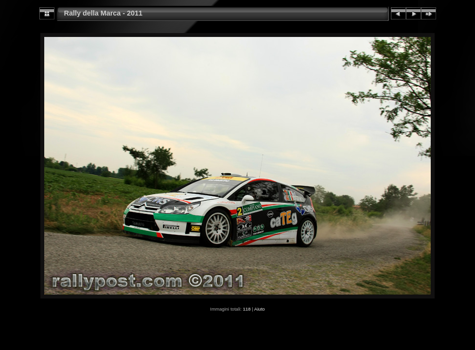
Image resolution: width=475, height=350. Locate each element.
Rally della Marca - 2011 (103, 13)
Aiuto (259, 309)
